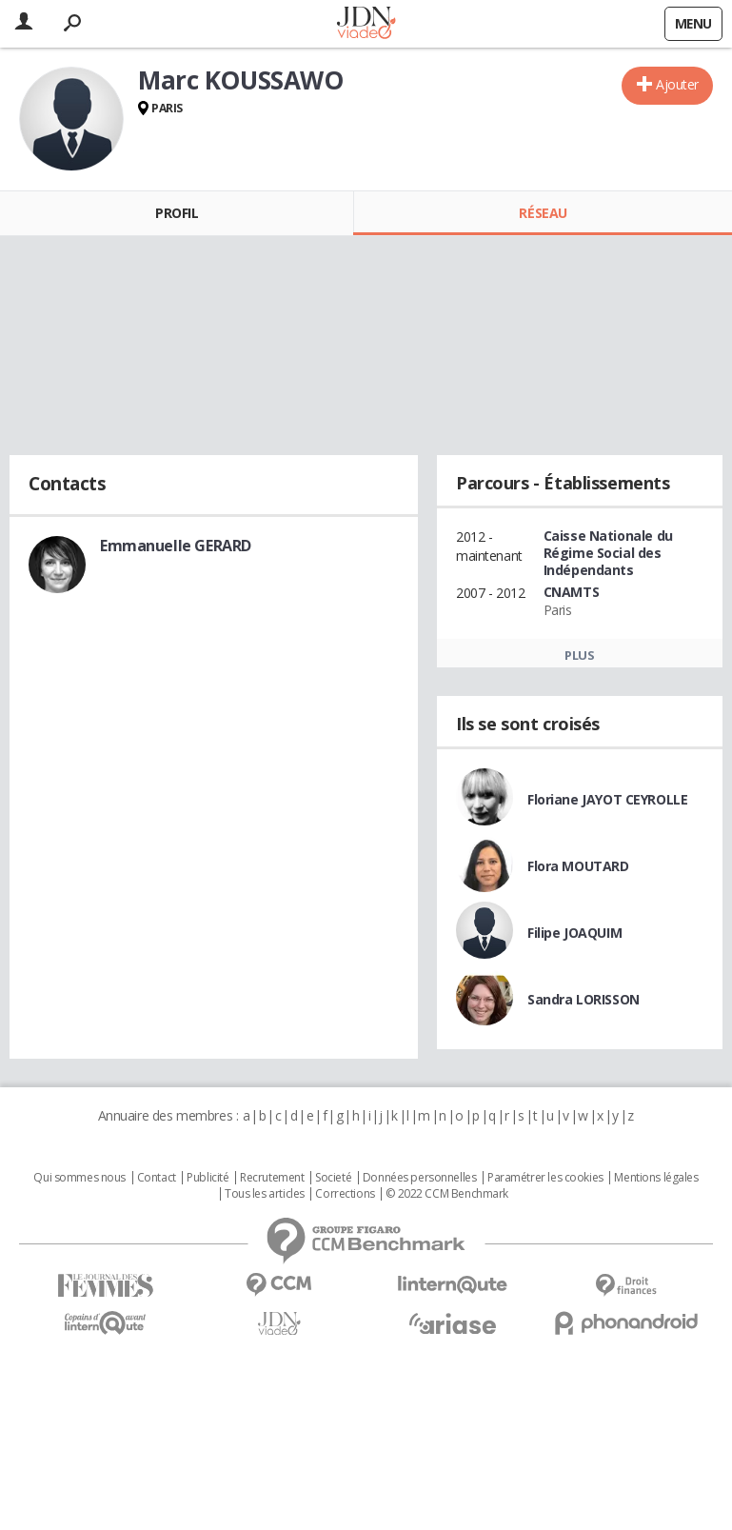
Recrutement (272, 1177)
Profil (176, 213)
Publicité (207, 1177)
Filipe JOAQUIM (574, 933)
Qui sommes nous (79, 1177)
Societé (333, 1177)
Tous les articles (265, 1194)
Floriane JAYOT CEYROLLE (607, 799)
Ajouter (677, 84)
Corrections (344, 1194)
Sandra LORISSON (583, 999)
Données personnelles (420, 1177)
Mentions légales (656, 1177)
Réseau (542, 213)
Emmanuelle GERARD (175, 545)
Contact (156, 1177)
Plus (579, 655)
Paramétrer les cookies (545, 1177)
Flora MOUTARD (578, 866)
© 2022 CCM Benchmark (447, 1194)
